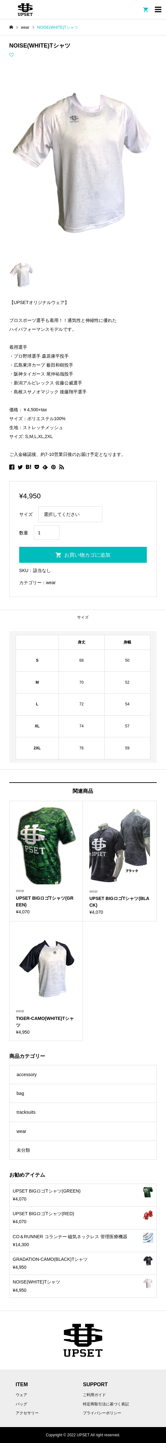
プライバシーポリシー (102, 1413)
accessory (27, 1074)
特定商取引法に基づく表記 (106, 1404)
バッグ (21, 1404)
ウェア (21, 1395)
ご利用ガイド (94, 1395)
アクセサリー (27, 1413)
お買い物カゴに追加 (87, 555)
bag (20, 1093)
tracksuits (26, 1112)
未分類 (23, 1150)
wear (51, 582)
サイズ (83, 617)
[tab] (83, 617)
